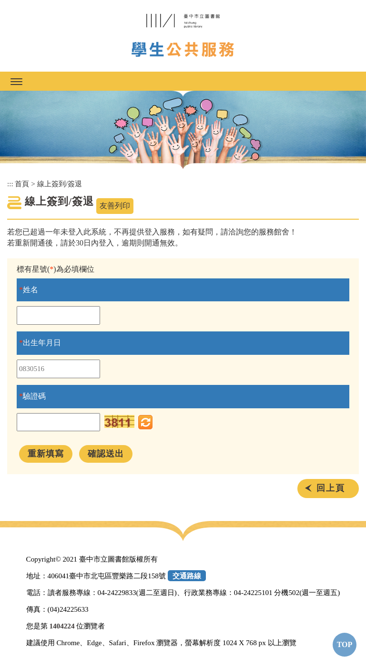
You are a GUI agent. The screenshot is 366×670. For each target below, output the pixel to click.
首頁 (22, 184)
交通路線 (187, 576)
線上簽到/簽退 (59, 184)
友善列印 (115, 206)
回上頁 (330, 488)
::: (10, 184)
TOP (345, 644)
